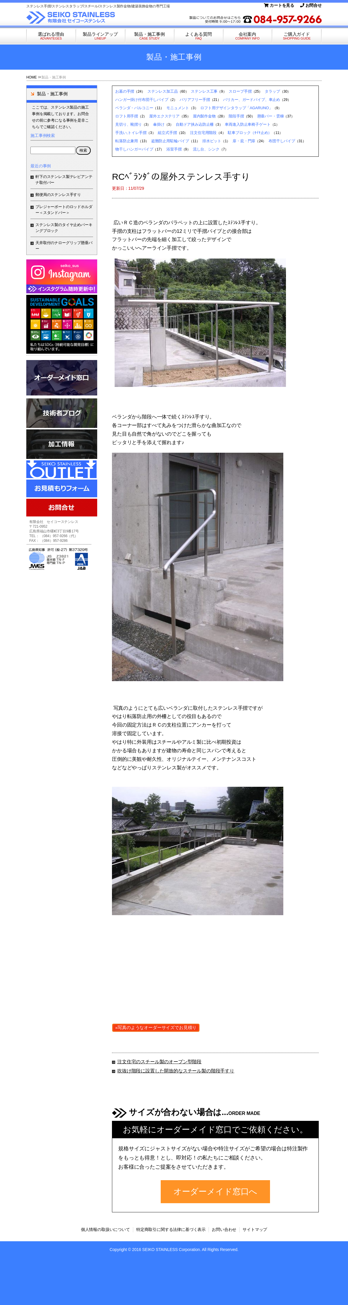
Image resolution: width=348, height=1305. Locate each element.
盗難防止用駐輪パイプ (170, 141)
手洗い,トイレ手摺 (131, 132)
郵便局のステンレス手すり (58, 194)
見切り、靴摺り (128, 124)
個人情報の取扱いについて (105, 1229)
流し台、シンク (206, 149)
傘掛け (159, 124)
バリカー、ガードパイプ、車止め (251, 99)
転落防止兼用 (126, 141)
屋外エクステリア (164, 116)
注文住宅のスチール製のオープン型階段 (159, 1061)
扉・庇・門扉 (243, 141)
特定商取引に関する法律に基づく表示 (171, 1229)
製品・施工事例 (149, 36)
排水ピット (211, 141)
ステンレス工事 (204, 91)
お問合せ (311, 5)
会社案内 (247, 36)
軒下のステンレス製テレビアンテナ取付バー (63, 179)
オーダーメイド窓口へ (215, 1191)
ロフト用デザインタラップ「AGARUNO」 (236, 108)
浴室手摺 (173, 149)
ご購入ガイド (297, 36)
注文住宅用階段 (203, 132)
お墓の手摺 (124, 91)
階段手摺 (236, 116)
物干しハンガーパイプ (134, 149)
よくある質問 (198, 36)
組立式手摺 (167, 132)
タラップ (272, 91)
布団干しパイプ (282, 141)
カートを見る (279, 5)
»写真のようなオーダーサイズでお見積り (155, 1027)
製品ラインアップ (100, 36)
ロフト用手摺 (126, 116)
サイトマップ (255, 1229)
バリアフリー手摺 (195, 99)
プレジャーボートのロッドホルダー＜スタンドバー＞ (63, 210)
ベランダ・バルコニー (134, 108)
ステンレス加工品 (162, 91)
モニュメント (177, 108)
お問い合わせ (224, 1229)
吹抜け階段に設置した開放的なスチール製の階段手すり (175, 1070)
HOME (31, 77)
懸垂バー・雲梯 (270, 116)
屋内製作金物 (204, 116)
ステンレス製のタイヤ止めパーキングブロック (63, 228)
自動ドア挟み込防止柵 (195, 124)
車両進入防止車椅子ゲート (247, 124)
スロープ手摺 (240, 91)
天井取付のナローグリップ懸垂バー (63, 246)
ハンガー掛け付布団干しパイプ (141, 99)
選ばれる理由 (51, 36)
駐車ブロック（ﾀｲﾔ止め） (250, 132)
